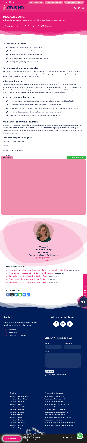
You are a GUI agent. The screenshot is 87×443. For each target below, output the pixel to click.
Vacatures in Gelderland (17, 401)
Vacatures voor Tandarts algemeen (55, 396)
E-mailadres (72, 345)
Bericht (63, 359)
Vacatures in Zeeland (16, 425)
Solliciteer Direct (11, 438)
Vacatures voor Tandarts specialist (55, 399)
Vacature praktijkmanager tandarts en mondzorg (60, 422)
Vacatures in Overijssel (17, 422)
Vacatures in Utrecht (16, 404)
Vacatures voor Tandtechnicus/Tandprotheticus (59, 425)
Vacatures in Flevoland (17, 412)
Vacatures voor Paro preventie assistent (57, 404)
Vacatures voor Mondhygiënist (54, 401)
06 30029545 (43, 260)
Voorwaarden (53, 375)
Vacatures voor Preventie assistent (55, 407)
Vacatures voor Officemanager (54, 420)
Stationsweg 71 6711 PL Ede (18, 335)
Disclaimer (23, 440)
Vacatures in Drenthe (16, 415)
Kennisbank (32, 440)
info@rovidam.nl (14, 333)
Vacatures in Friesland (17, 420)
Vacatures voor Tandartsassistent (55, 415)
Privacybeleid (36, 437)
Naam (53, 345)
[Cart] (79, 8)
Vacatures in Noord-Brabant (19, 396)
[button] (83, 8)
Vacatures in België (16, 428)
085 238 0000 (13, 330)
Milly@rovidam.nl (43, 258)
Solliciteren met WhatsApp (76, 157)
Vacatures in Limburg (16, 417)
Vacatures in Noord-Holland (18, 399)
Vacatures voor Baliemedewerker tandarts (58, 417)
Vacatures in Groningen (17, 409)
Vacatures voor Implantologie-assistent (57, 412)
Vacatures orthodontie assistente (55, 409)
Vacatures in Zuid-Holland (18, 407)
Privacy (47, 375)
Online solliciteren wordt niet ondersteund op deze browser (43, 186)
